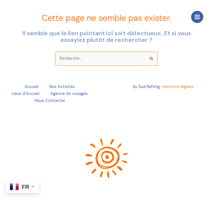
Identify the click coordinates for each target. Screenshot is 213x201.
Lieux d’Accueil (25, 93)
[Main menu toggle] (197, 17)
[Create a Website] (18, 16)
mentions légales (178, 86)
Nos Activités (62, 86)
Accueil (31, 86)
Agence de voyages (69, 93)
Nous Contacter (50, 100)
